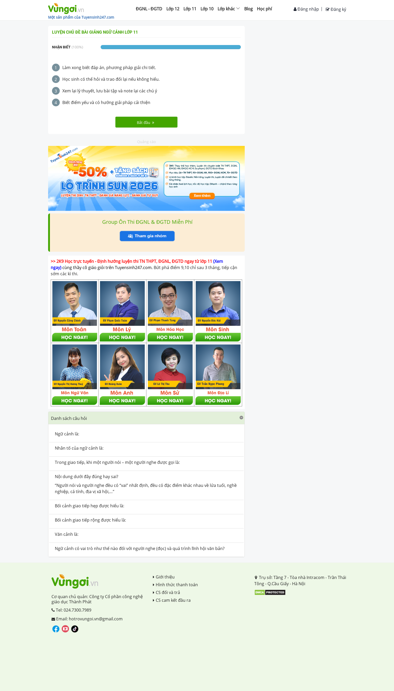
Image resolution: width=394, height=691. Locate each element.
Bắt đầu (145, 122)
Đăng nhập (306, 9)
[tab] (146, 418)
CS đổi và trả (166, 592)
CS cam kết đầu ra (172, 600)
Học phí (264, 9)
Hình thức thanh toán (175, 585)
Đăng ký (336, 9)
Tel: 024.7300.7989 (71, 610)
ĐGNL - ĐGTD (149, 9)
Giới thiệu (164, 577)
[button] (146, 418)
